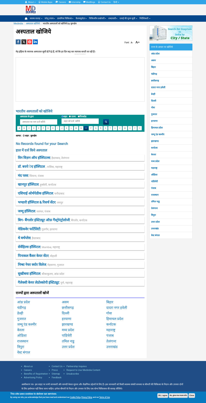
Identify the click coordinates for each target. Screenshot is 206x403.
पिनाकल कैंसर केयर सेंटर (37, 256)
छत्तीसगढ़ (155, 80)
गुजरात (154, 114)
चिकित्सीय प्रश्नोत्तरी (97, 18)
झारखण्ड (155, 141)
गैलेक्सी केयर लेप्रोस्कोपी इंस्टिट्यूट (45, 283)
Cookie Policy (75, 397)
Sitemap (56, 373)
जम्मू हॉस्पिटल (34, 211)
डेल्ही (153, 94)
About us (28, 366)
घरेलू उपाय (50, 18)
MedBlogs (89, 2)
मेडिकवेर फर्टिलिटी (37, 229)
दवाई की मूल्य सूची (128, 18)
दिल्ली (153, 100)
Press (55, 370)
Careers (60, 2)
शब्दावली (112, 18)
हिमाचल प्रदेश (157, 127)
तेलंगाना (154, 208)
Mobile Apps (45, 2)
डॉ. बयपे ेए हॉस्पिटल (40, 167)
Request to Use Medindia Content (83, 370)
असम (153, 60)
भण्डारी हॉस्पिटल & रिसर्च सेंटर (40, 202)
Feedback (57, 377)
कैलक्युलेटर (81, 18)
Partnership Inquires (76, 366)
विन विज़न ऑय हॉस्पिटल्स (43, 158)
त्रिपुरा (153, 215)
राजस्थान (155, 194)
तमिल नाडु (155, 201)
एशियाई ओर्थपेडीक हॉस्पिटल (41, 193)
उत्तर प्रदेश (155, 222)
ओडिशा (154, 174)
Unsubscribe (72, 373)
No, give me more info (178, 395)
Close (191, 395)
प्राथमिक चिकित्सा (65, 18)
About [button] (30, 2)
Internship (75, 2)
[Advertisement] (79, 78)
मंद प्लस (31, 176)
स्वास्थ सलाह (36, 18)
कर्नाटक (154, 147)
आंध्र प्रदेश (155, 53)
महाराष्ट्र (154, 168)
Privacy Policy (86, 397)
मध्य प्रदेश (155, 161)
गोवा (153, 107)
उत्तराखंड (155, 228)
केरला (153, 154)
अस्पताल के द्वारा (27, 116)
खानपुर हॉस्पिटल (37, 184)
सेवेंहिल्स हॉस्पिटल (39, 247)
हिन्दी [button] (116, 2)
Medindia (18, 23)
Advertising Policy (33, 377)
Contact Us (104, 2)
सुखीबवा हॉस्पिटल (41, 274)
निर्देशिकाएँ (144, 18)
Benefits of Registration (36, 373)
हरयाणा (154, 121)
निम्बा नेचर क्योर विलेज (41, 265)
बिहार (153, 67)
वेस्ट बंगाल (155, 235)
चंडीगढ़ (154, 74)
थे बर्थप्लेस (29, 238)
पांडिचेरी (154, 181)
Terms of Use (104, 397)
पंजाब (153, 188)
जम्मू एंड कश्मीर (157, 134)
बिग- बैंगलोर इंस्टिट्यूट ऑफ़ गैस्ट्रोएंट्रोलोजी (52, 220)
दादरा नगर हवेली (158, 87)
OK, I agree (162, 395)
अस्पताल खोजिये (33, 23)
